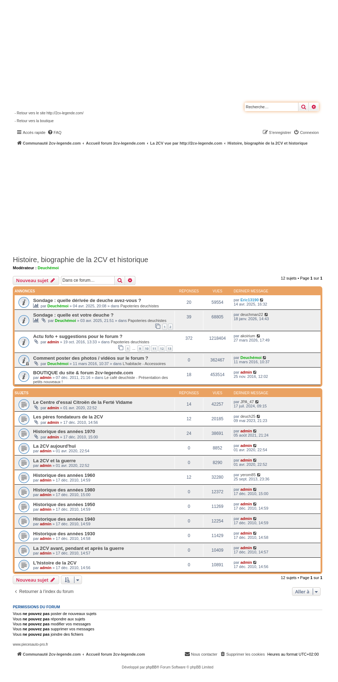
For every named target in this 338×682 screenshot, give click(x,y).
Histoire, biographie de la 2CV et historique (80, 260)
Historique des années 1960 (64, 475)
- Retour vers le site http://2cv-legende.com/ (49, 113)
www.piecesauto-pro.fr (30, 644)
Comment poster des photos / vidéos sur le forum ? (90, 358)
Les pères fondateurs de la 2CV (68, 417)
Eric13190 (249, 300)
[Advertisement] (175, 199)
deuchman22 (251, 314)
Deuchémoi (48, 268)
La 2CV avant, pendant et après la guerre (78, 548)
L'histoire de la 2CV (55, 563)
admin (53, 342)
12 (161, 348)
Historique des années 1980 (64, 490)
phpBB (151, 667)
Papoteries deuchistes (139, 306)
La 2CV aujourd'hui (54, 446)
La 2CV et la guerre (54, 460)
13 (169, 348)
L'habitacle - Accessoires (144, 363)
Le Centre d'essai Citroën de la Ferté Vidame (82, 402)
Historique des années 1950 (64, 504)
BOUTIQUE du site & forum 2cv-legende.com (83, 372)
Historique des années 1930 (64, 533)
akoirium (247, 336)
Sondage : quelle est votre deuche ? (73, 315)
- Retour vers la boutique (34, 121)
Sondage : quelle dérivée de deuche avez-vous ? (87, 300)
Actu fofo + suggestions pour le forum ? (78, 336)
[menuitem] (54, 132)
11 (154, 348)
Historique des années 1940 (64, 519)
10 (147, 348)
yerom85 (248, 475)
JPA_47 (247, 402)
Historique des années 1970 (64, 431)
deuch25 (247, 416)
